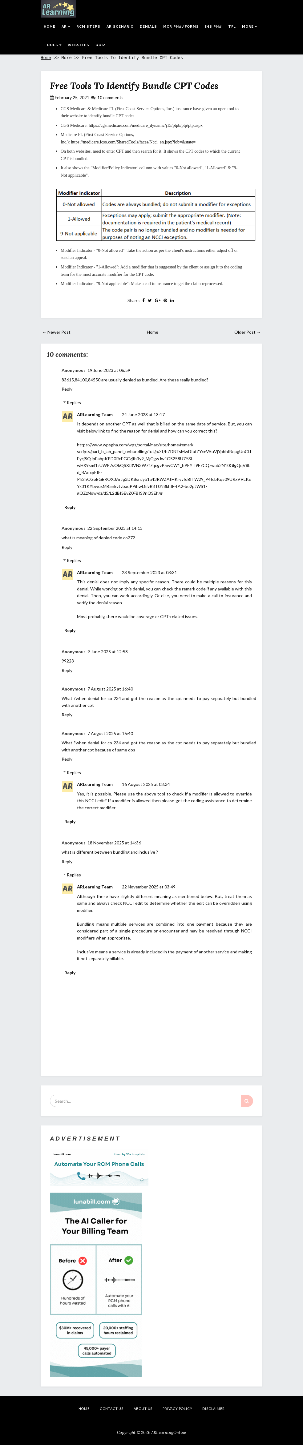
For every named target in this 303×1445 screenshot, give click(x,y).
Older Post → (247, 332)
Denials (148, 27)
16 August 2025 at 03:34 (146, 784)
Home (49, 27)
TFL (232, 27)
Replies (74, 402)
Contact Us (111, 1409)
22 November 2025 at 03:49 (149, 886)
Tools (53, 45)
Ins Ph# (213, 27)
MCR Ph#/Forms (181, 27)
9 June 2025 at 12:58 (107, 651)
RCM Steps (88, 27)
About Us (143, 1409)
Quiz (100, 45)
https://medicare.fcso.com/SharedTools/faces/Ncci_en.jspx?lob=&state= (133, 142)
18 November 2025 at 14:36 (114, 842)
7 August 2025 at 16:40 (110, 688)
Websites (78, 45)
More (249, 27)
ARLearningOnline (168, 1432)
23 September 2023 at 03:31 (149, 572)
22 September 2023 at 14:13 (115, 528)
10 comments (110, 97)
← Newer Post (56, 332)
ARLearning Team (95, 414)
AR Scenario (120, 27)
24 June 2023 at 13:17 (143, 414)
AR (66, 27)
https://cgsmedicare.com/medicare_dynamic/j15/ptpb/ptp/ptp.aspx (146, 125)
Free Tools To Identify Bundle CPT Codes (134, 85)
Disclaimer (213, 1409)
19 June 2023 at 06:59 (108, 370)
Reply (67, 389)
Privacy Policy (177, 1409)
